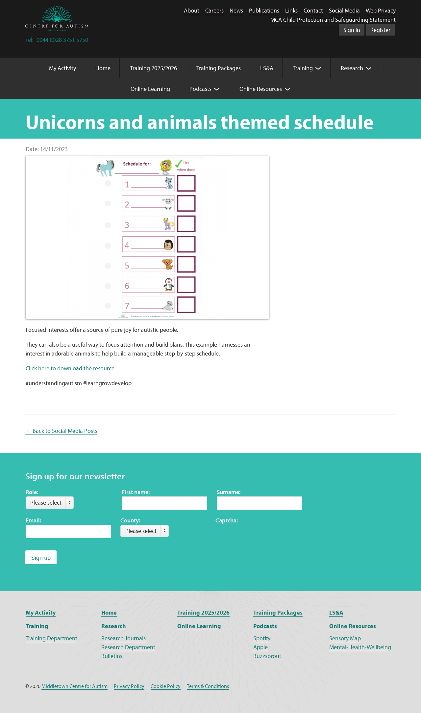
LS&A (336, 612)
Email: (33, 520)
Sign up (41, 557)
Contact (313, 10)
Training (37, 626)
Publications (264, 10)
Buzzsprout (267, 656)
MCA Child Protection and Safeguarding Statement (333, 19)
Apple (260, 647)
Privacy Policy (129, 686)
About (191, 10)
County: (130, 520)
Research (113, 626)
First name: (136, 492)
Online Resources (352, 626)
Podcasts (265, 626)
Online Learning (199, 626)
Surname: (228, 492)
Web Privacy (381, 10)
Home (109, 612)
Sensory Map (345, 638)
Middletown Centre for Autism (74, 686)
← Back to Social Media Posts (61, 431)
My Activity (41, 612)
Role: (32, 492)
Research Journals (123, 638)
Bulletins (111, 656)
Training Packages (278, 612)
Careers (214, 10)
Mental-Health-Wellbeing (360, 647)
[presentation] (265, 537)
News (236, 10)
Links (291, 10)
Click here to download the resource (70, 368)
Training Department (51, 638)
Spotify (261, 638)
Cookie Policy (166, 686)
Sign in (351, 30)
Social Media (344, 10)
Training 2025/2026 (203, 612)
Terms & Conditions (208, 686)
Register (380, 30)
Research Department (128, 647)
